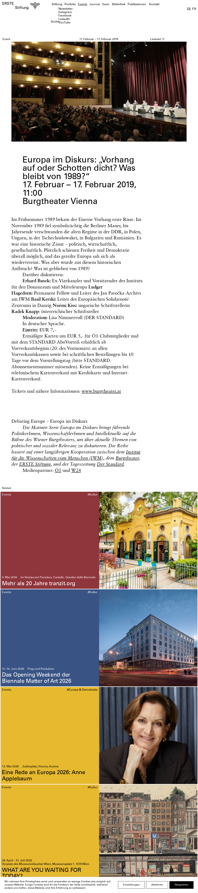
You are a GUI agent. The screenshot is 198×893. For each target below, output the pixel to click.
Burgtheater (127, 458)
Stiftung (57, 4)
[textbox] (83, 22)
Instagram (65, 12)
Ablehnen (157, 885)
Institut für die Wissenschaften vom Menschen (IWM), (76, 455)
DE (189, 9)
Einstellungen (131, 885)
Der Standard (110, 464)
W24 (76, 470)
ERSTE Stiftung (35, 464)
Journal (94, 4)
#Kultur (92, 495)
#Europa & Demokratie (82, 690)
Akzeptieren (181, 885)
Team (105, 4)
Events (82, 4)
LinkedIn (64, 19)
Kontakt (154, 4)
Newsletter (65, 9)
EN (194, 9)
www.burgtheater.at (101, 391)
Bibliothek (118, 4)
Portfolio (70, 4)
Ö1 (58, 470)
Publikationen (137, 4)
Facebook (64, 15)
